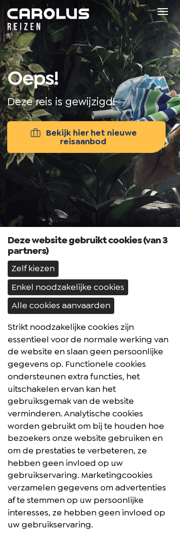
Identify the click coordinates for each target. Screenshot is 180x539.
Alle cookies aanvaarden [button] (61, 305)
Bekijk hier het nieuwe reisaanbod (83, 137)
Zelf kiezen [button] (33, 268)
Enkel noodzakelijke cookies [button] (68, 287)
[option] (90, 178)
